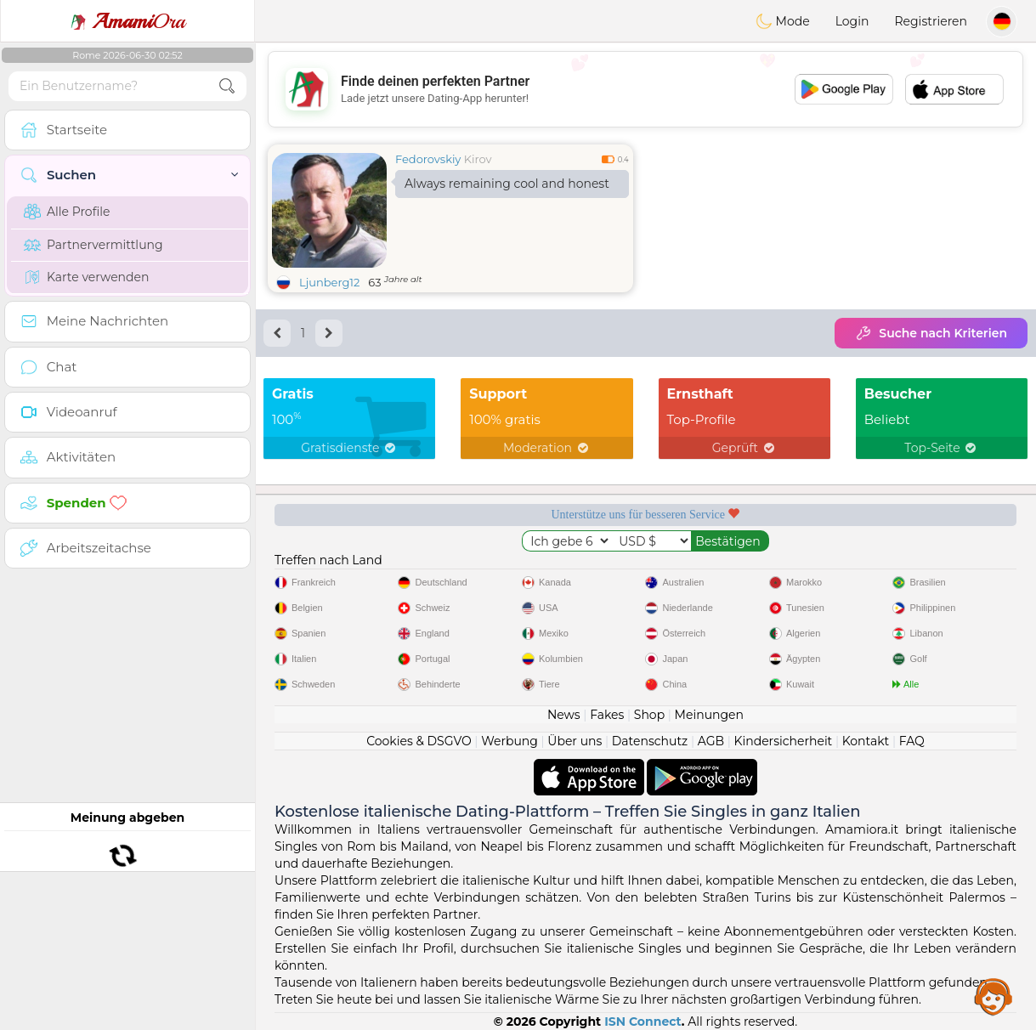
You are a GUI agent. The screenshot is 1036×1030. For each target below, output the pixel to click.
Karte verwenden (86, 277)
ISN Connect (643, 1021)
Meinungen (709, 714)
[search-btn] (226, 86)
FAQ (912, 741)
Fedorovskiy (428, 159)
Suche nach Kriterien (931, 333)
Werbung (509, 741)
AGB (711, 741)
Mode (783, 21)
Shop (649, 714)
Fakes (607, 714)
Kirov (478, 159)
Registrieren (930, 21)
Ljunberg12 (329, 282)
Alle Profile (67, 211)
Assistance (993, 996)
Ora (127, 21)
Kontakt (866, 741)
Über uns (574, 741)
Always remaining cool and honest (507, 183)
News (563, 714)
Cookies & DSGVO (419, 741)
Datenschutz (650, 741)
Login (852, 21)
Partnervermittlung (93, 244)
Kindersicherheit (782, 741)
